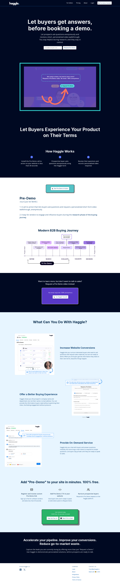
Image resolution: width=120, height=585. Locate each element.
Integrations (75, 574)
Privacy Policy (75, 577)
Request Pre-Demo (69, 47)
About (73, 572)
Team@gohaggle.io (94, 569)
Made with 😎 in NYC (94, 572)
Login (73, 569)
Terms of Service (76, 580)
